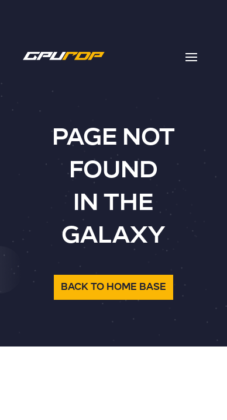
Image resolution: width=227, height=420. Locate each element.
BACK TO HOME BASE (113, 287)
